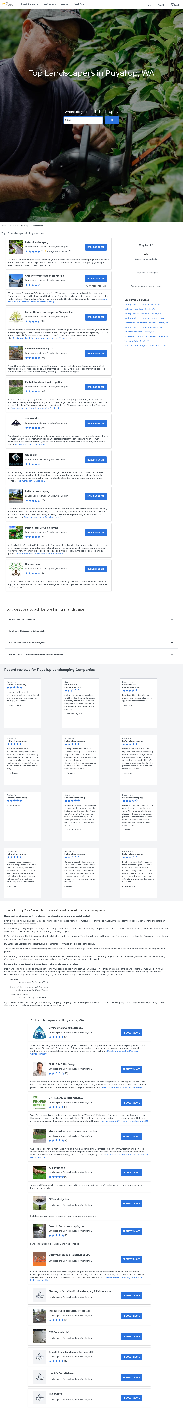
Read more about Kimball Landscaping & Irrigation (36, 408)
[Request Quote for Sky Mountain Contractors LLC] (131, 1032)
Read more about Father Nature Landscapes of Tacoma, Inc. (42, 338)
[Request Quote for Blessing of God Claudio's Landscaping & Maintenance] (131, 1295)
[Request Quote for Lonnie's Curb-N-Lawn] (131, 1377)
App (150, 5)
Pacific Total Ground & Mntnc (41, 527)
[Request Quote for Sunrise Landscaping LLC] (96, 353)
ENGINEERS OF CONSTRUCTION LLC (69, 1311)
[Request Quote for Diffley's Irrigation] (131, 1203)
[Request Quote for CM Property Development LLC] (131, 1102)
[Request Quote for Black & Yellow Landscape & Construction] (131, 1136)
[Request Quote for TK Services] (131, 1398)
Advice (64, 4)
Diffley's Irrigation (59, 1199)
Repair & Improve (29, 4)
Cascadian (31, 454)
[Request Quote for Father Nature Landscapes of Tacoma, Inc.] (96, 317)
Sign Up (161, 5)
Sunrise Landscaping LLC (39, 348)
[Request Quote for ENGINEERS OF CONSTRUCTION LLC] (131, 1316)
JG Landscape (57, 1167)
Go (112, 120)
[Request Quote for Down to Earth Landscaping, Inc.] (131, 1231)
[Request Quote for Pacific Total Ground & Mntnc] (96, 532)
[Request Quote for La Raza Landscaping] (96, 496)
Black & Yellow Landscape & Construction (73, 1131)
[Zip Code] (83, 120)
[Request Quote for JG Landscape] (131, 1172)
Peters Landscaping (36, 242)
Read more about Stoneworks (30, 444)
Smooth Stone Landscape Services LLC (71, 1352)
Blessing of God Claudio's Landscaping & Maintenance (80, 1291)
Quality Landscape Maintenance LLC (69, 1254)
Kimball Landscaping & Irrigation (44, 382)
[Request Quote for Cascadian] (96, 459)
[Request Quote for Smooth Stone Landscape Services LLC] (131, 1357)
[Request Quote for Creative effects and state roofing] (96, 278)
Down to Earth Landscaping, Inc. (67, 1226)
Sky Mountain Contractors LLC (66, 1027)
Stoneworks (32, 418)
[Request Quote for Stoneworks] (96, 423)
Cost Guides (50, 4)
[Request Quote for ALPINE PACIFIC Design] (131, 1069)
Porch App (79, 4)
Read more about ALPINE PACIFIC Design (122, 1087)
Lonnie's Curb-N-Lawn (61, 1373)
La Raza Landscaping (37, 491)
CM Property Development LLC (66, 1097)
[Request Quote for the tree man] (96, 569)
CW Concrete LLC (59, 1332)
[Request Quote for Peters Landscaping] (96, 247)
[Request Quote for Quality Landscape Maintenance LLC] (131, 1259)
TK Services (55, 1393)
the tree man (32, 564)
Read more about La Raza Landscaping (44, 517)
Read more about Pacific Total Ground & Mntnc (39, 553)
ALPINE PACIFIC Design (62, 1064)
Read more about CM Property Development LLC (123, 1121)
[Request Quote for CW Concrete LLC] (131, 1336)
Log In (175, 4)
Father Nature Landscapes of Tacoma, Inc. (49, 312)
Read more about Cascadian (30, 481)
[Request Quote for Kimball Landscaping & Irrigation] (96, 387)
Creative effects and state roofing (44, 275)
